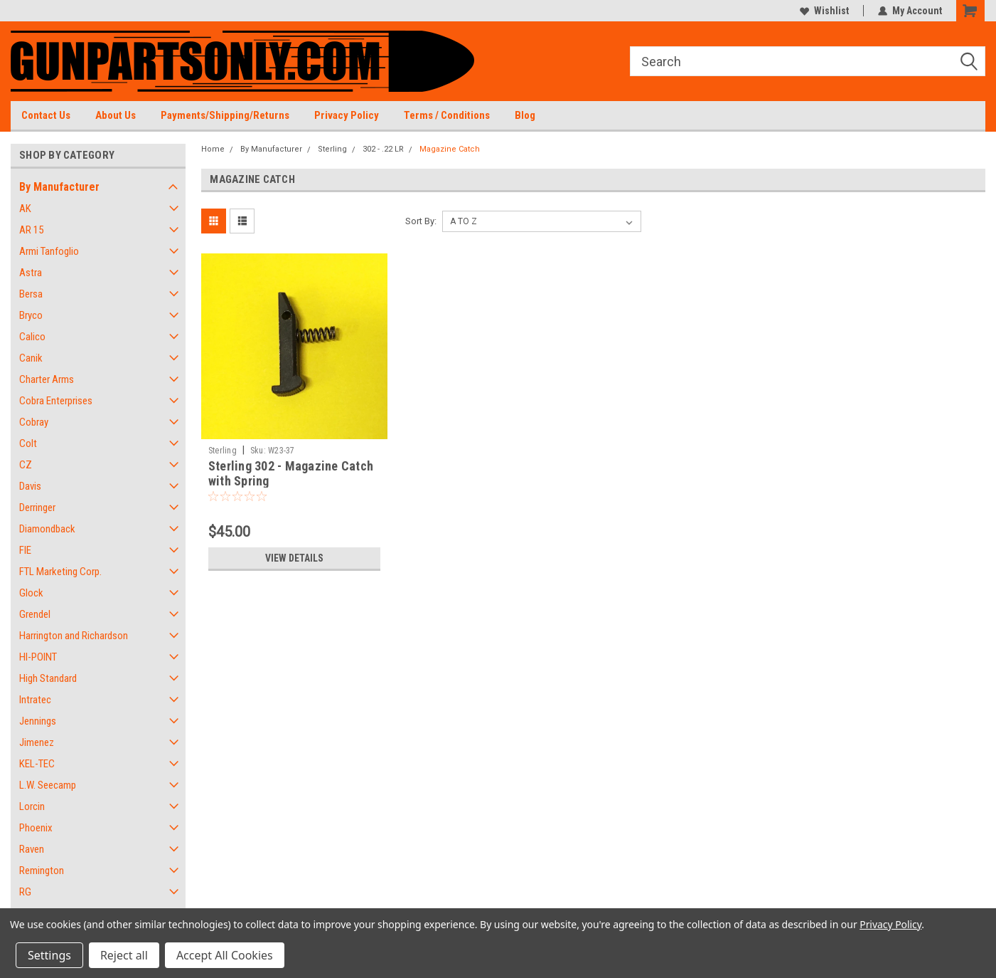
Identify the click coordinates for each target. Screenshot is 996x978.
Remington (41, 870)
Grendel (34, 614)
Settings (49, 955)
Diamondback (47, 528)
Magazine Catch (449, 149)
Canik (31, 358)
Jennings (37, 721)
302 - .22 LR (383, 149)
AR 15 (31, 230)
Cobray (33, 422)
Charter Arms (46, 379)
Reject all (124, 955)
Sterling (332, 149)
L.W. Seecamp (47, 785)
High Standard (48, 678)
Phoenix (36, 827)
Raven (31, 849)
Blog (525, 115)
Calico (32, 336)
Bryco (31, 315)
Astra (30, 272)
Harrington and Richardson (73, 635)
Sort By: (421, 221)
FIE (25, 550)
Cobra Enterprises (55, 400)
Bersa (31, 294)
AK (25, 208)
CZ (25, 464)
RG (25, 891)
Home (213, 149)
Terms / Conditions (447, 115)
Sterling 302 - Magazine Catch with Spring (290, 473)
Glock (31, 593)
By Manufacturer (59, 187)
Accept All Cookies (224, 955)
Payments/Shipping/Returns (225, 115)
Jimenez (36, 742)
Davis (30, 486)
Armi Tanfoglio (49, 251)
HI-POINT (38, 657)
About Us (115, 115)
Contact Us (45, 115)
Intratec (35, 699)
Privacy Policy (346, 115)
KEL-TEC (37, 763)
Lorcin (32, 806)
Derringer (37, 507)
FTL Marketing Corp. (60, 571)
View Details (294, 558)
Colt (28, 443)
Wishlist (824, 10)
